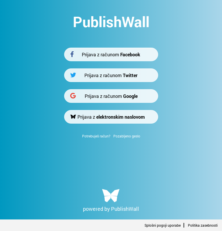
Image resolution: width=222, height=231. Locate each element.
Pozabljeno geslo (126, 136)
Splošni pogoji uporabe (163, 225)
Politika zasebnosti (203, 225)
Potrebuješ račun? (96, 136)
